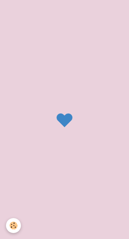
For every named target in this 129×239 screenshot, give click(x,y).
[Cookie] (13, 225)
